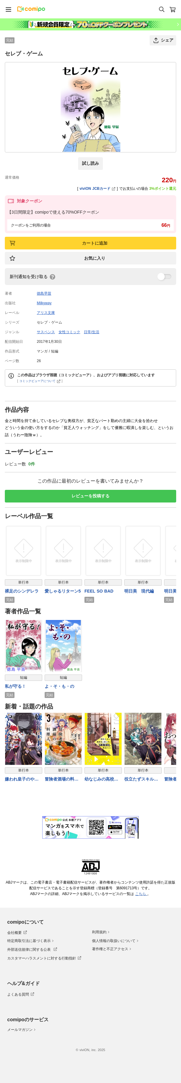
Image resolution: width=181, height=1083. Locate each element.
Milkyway (44, 303)
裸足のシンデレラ (22, 591)
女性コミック (69, 332)
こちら (141, 894)
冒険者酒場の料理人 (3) (61, 779)
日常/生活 (91, 332)
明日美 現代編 (139, 591)
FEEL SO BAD (98, 591)
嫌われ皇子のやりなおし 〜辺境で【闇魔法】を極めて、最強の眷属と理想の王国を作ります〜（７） (22, 779)
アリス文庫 (46, 313)
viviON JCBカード (98, 188)
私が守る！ (15, 686)
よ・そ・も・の (59, 686)
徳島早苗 (44, 293)
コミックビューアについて (40, 381)
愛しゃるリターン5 (63, 591)
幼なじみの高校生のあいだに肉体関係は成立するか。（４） (101, 779)
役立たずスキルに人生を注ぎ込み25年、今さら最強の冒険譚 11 (141, 779)
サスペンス (46, 332)
